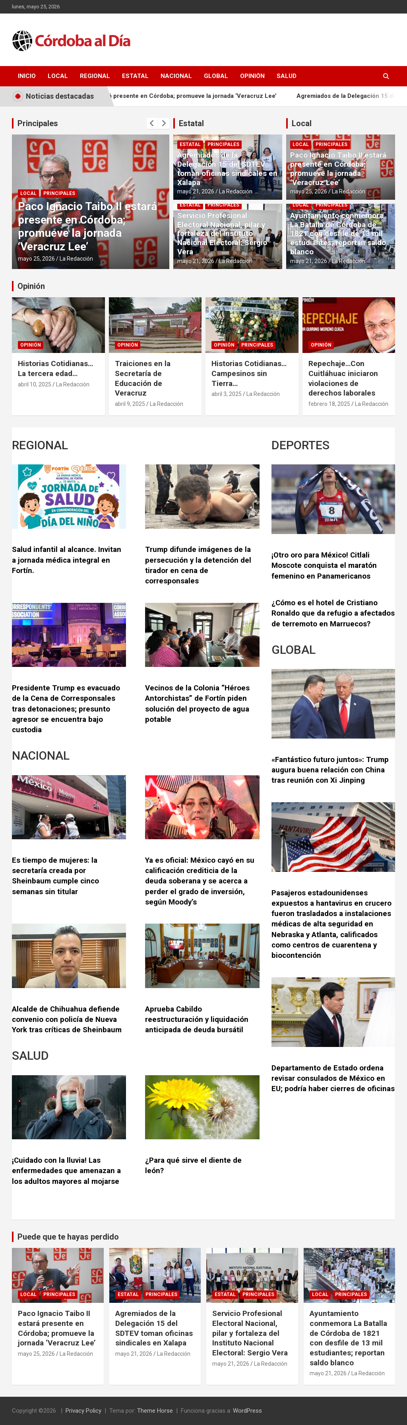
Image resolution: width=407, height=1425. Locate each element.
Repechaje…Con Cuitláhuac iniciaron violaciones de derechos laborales (343, 378)
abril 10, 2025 (34, 384)
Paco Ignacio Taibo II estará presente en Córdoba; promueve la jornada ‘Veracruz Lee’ (175, 95)
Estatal (135, 76)
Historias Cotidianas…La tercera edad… (55, 368)
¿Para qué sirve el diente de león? (193, 1165)
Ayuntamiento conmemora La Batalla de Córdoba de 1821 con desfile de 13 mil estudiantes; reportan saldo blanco (338, 233)
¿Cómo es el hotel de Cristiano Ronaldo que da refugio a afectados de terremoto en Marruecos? (333, 613)
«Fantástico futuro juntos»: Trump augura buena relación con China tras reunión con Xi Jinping (330, 770)
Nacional (176, 76)
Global (216, 76)
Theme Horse (155, 1410)
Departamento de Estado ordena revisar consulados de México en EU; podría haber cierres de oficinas (333, 1079)
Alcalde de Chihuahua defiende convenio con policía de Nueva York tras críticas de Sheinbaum (67, 1020)
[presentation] (152, 123)
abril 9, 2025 (130, 404)
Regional (95, 76)
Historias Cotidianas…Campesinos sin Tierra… (249, 373)
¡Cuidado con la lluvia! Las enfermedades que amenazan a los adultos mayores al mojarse (66, 1171)
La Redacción (76, 258)
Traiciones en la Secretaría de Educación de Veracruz (143, 378)
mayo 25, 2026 (36, 258)
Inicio (27, 76)
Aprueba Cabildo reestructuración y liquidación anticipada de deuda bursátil (196, 1020)
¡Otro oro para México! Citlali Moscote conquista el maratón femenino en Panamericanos (324, 566)
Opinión (252, 76)
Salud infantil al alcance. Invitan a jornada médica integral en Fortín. (66, 560)
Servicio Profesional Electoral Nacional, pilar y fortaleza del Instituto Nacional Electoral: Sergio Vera (222, 233)
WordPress (247, 1410)
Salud (287, 76)
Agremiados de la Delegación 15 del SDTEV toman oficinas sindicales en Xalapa (227, 168)
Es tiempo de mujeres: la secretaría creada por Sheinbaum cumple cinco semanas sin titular (55, 876)
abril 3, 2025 (226, 394)
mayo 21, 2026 (195, 191)
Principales (37, 123)
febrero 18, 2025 (329, 404)
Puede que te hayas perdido (68, 1237)
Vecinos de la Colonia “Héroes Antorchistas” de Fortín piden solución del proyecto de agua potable (197, 704)
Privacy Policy (83, 1410)
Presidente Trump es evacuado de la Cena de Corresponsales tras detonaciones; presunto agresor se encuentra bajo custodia (66, 709)
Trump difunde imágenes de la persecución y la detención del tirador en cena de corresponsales (198, 565)
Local (58, 76)
